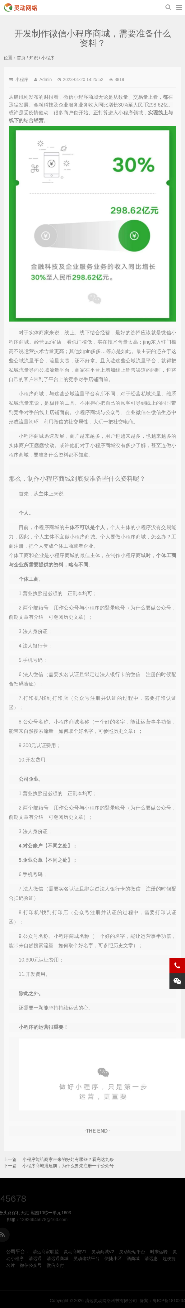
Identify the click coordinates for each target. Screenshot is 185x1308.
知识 (33, 57)
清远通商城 (57, 1258)
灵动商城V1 (75, 1251)
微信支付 (55, 1265)
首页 (21, 57)
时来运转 (159, 1251)
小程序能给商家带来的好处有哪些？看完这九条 (68, 1159)
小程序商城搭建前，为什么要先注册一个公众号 (68, 1165)
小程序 (47, 57)
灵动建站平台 (86, 1258)
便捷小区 (113, 1258)
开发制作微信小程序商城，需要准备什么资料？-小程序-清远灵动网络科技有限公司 (20, 7)
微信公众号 (31, 1265)
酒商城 (133, 1258)
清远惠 (151, 1258)
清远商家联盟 (46, 1251)
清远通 (35, 1258)
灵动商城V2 (102, 1251)
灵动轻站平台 (132, 1251)
